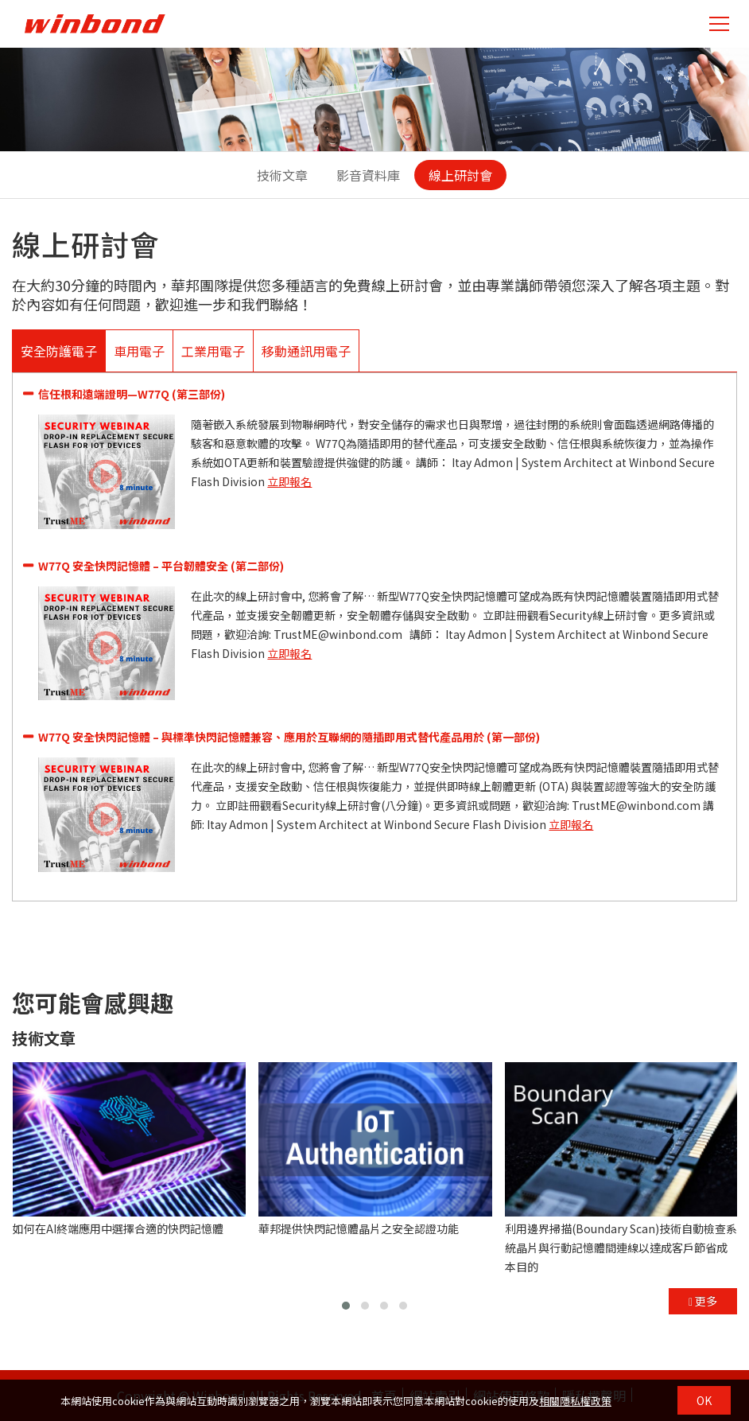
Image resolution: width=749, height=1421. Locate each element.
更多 (703, 1301)
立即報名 (289, 481)
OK (704, 1400)
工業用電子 (213, 350)
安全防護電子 (59, 350)
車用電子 (139, 350)
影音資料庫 (368, 175)
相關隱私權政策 (575, 1400)
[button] (345, 1306)
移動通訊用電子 (306, 350)
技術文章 (282, 175)
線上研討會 (460, 175)
